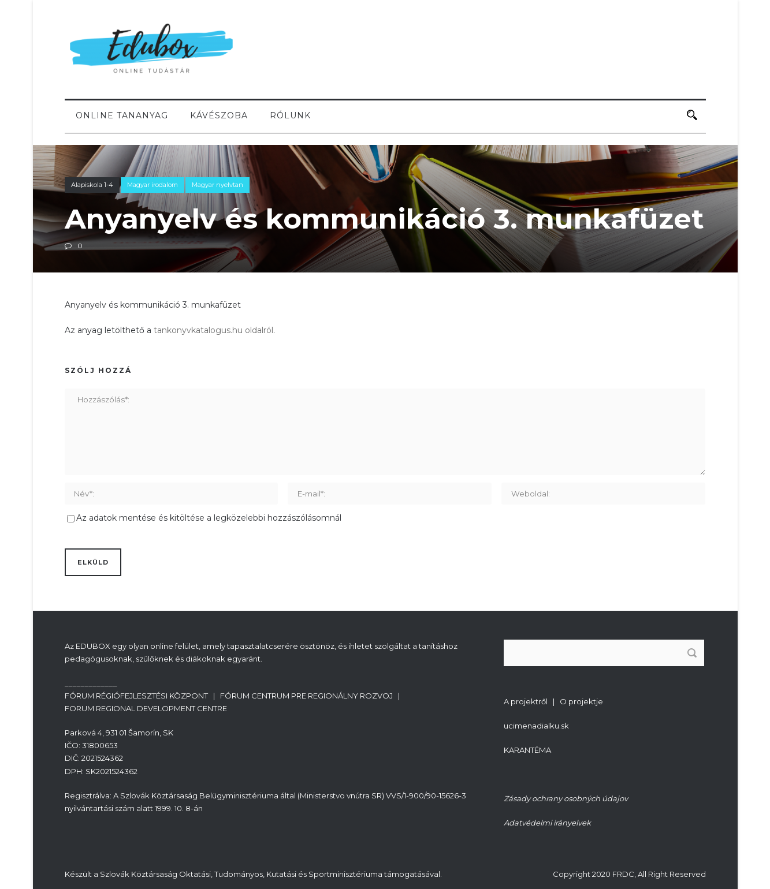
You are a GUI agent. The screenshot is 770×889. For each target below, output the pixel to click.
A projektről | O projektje (553, 701)
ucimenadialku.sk (536, 725)
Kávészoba (219, 115)
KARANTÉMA (527, 749)
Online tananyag (122, 115)
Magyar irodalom (152, 185)
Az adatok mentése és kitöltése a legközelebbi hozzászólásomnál (208, 518)
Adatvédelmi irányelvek (547, 822)
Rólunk (290, 115)
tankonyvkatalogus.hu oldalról (213, 330)
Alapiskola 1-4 (92, 185)
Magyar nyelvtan (217, 185)
